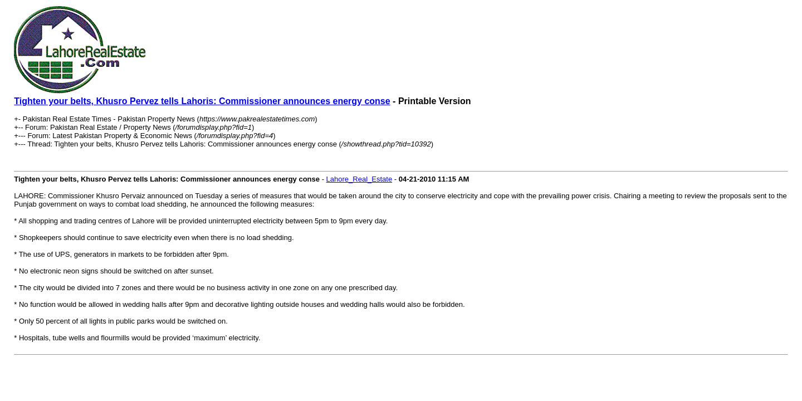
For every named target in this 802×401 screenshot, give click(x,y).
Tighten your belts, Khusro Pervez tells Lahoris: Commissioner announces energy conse (202, 101)
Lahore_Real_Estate (359, 179)
